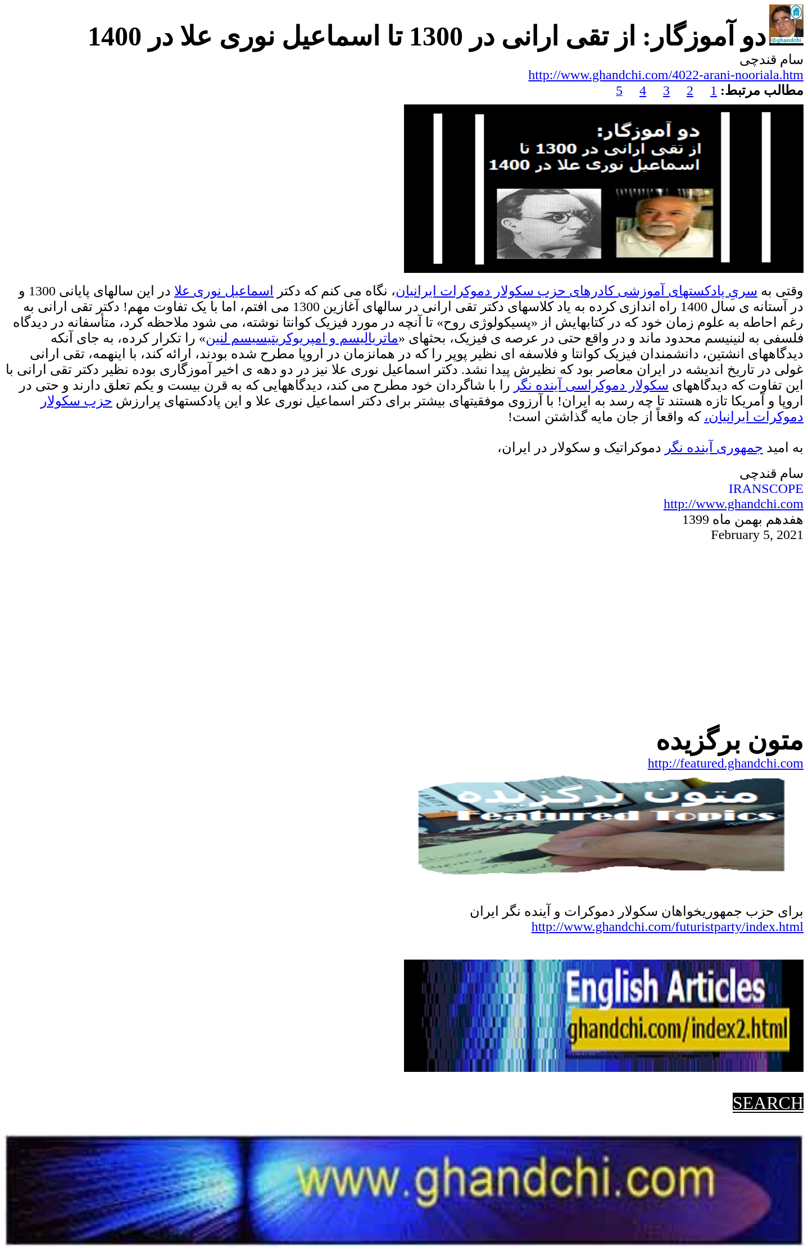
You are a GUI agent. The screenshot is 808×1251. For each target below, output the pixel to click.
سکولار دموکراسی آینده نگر (591, 385)
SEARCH (768, 1103)
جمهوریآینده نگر (714, 447)
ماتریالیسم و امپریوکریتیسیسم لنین (302, 338)
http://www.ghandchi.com (734, 503)
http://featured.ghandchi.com (726, 763)
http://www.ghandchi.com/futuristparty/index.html (668, 926)
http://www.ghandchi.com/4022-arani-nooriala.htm (666, 74)
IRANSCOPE (766, 488)
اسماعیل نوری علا (224, 291)
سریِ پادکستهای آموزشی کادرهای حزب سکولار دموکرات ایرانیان (576, 291)
